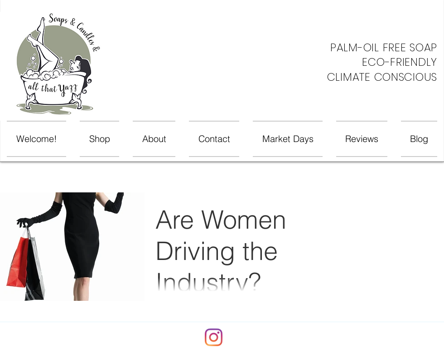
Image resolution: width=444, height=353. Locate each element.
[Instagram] (213, 337)
